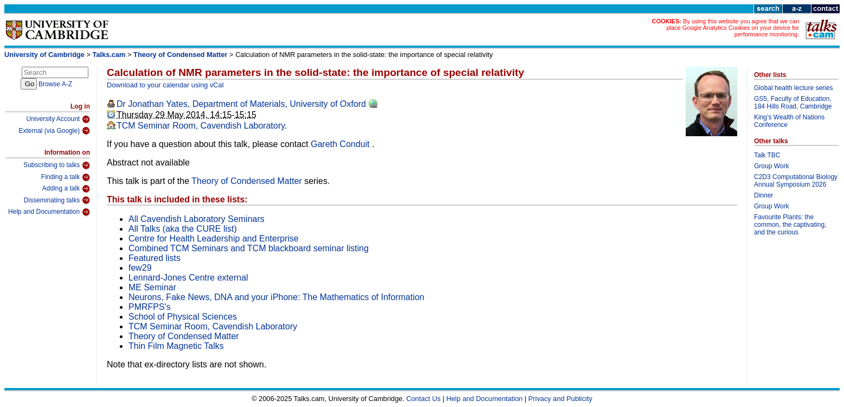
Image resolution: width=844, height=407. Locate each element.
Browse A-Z (55, 84)
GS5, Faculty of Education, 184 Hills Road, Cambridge (793, 102)
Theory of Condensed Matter (180, 54)
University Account (58, 119)
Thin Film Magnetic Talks (176, 346)
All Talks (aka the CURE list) (182, 228)
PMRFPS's (149, 306)
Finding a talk (65, 177)
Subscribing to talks (56, 165)
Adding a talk (66, 189)
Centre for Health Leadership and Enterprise (213, 238)
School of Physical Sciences (182, 316)
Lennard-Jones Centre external (188, 277)
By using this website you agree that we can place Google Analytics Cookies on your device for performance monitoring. (732, 27)
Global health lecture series (793, 88)
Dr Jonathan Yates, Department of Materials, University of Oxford (241, 104)
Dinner (763, 195)
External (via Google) (54, 130)
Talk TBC (767, 155)
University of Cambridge (44, 54)
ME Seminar (152, 287)
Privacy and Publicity (560, 399)
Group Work (771, 166)
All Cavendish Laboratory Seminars (196, 219)
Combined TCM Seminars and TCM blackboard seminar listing (248, 248)
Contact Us (424, 399)
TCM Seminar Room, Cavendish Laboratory (201, 125)
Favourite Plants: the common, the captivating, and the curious (790, 224)
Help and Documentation (49, 212)
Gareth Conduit (341, 144)
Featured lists (154, 258)
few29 (140, 267)
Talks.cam (109, 54)
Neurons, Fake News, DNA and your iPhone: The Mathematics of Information (276, 297)
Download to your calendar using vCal (165, 85)
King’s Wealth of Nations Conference (789, 121)
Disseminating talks (57, 200)
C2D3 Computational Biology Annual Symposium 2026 (795, 180)
